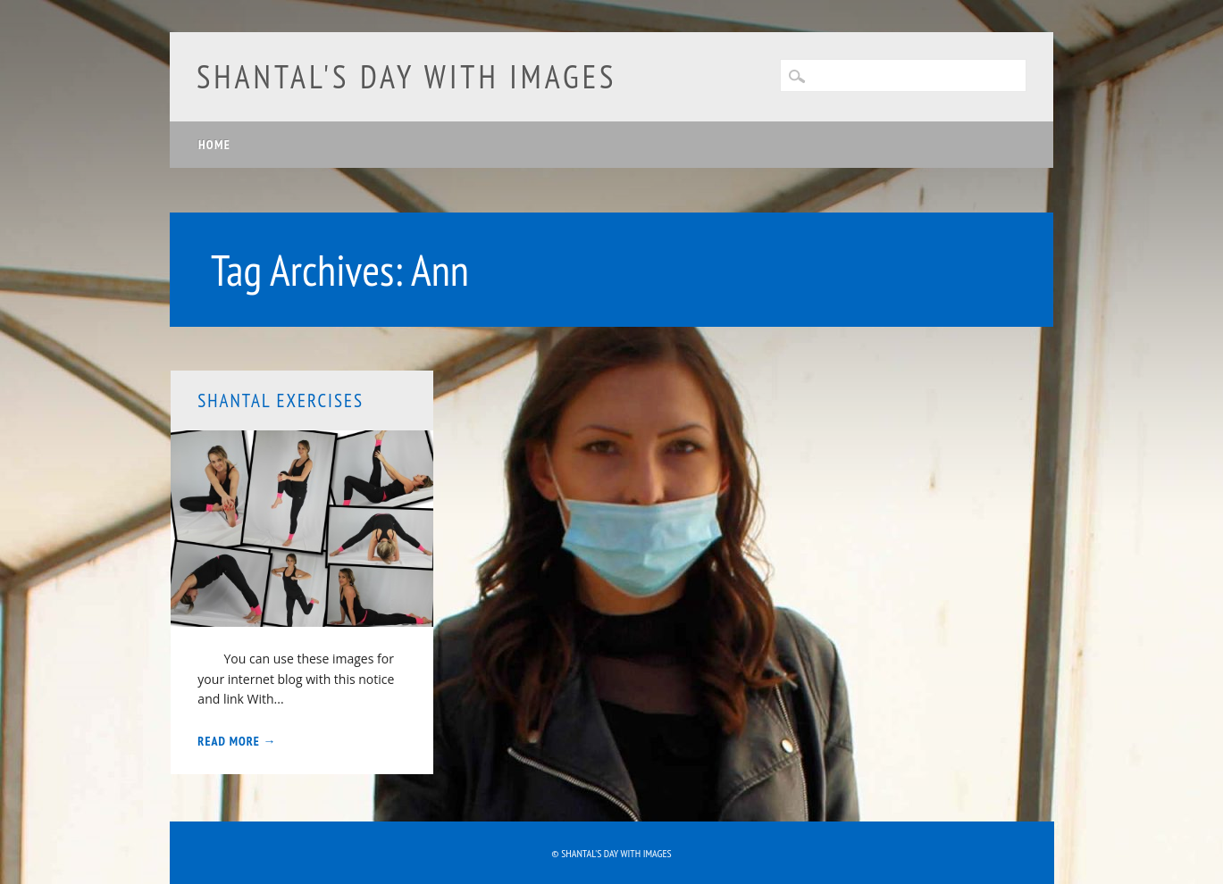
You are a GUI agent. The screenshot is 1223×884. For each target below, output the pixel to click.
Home (214, 145)
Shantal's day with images (407, 76)
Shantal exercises (280, 400)
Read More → (236, 741)
